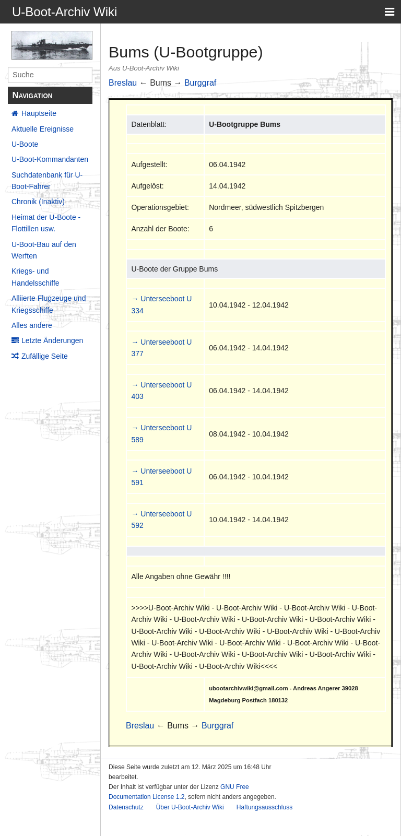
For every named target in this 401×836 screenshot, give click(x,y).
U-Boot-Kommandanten (49, 159)
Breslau (123, 82)
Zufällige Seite (44, 356)
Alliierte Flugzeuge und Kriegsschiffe (48, 304)
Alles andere (31, 325)
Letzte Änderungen (52, 340)
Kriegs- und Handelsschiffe (35, 277)
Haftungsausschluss (264, 807)
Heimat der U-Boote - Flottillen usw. (45, 223)
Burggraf (200, 82)
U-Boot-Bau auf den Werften (43, 250)
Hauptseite (38, 113)
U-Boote (24, 144)
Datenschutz (126, 807)
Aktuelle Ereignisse (42, 129)
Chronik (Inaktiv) (38, 201)
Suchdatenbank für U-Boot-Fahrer (46, 181)
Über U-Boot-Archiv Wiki (190, 807)
